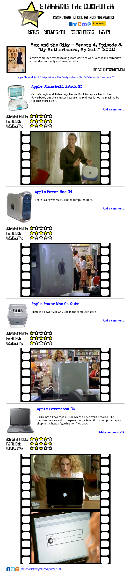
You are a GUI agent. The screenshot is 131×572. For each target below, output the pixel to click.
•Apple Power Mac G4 (54, 77)
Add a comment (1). (112, 432)
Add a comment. (114, 109)
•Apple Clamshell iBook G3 (30, 77)
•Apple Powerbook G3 (103, 77)
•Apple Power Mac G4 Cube (78, 77)
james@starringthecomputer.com (41, 569)
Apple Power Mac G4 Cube (55, 304)
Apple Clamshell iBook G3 (56, 87)
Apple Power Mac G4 (53, 192)
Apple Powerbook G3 (56, 409)
